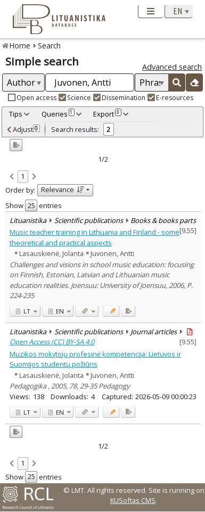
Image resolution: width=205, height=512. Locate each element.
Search (49, 45)
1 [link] (22, 176)
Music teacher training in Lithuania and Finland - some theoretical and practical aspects (94, 237)
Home (20, 45)
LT (23, 311)
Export (107, 114)
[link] (11, 177)
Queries (58, 114)
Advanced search (172, 67)
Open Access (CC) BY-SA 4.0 (52, 341)
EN (56, 311)
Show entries (33, 205)
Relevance (62, 189)
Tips (15, 114)
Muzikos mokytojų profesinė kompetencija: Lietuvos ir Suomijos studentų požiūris (95, 359)
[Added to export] (128, 311)
